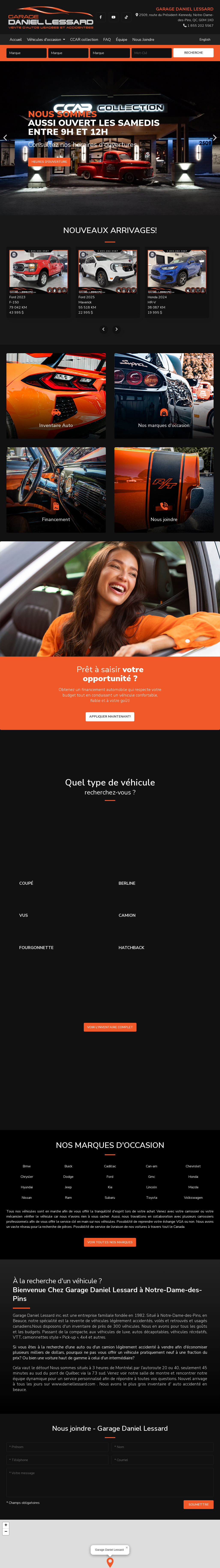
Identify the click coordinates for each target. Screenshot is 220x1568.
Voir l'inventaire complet (110, 1027)
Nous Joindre (143, 39)
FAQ (107, 39)
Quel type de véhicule (110, 787)
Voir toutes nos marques (110, 1242)
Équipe (121, 39)
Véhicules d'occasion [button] (44, 39)
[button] (110, 1563)
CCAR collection (84, 39)
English (204, 39)
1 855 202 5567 (198, 25)
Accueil (16, 39)
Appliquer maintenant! (110, 716)
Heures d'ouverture (49, 161)
